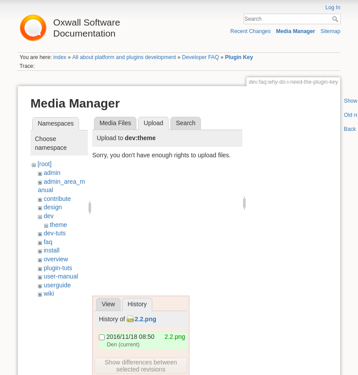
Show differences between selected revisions (141, 366)
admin (52, 172)
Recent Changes (250, 31)
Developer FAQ (200, 57)
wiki (49, 293)
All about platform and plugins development (124, 57)
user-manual (61, 276)
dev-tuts (55, 233)
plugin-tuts (58, 267)
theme (58, 224)
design (53, 207)
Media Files (115, 122)
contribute (57, 198)
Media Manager (295, 31)
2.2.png (145, 319)
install (52, 250)
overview (56, 259)
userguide (57, 285)
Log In (332, 7)
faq (48, 241)
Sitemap (330, 31)
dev (49, 215)
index (59, 57)
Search (336, 19)
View (108, 304)
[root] (45, 163)
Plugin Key (239, 57)
